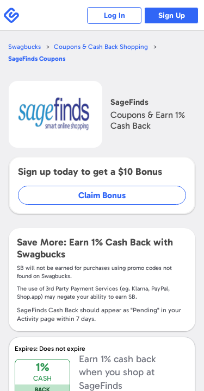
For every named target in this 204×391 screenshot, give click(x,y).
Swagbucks (24, 47)
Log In (114, 15)
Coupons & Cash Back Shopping (101, 47)
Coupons (36, 58)
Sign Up (171, 15)
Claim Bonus (102, 195)
